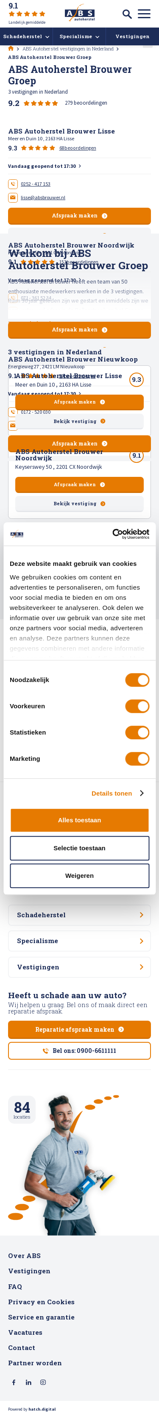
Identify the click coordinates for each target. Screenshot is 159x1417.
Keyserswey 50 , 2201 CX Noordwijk (58, 466)
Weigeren (79, 875)
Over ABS (24, 1255)
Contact (21, 1347)
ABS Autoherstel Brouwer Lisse (61, 131)
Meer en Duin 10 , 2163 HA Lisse (41, 138)
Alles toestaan (79, 820)
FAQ (15, 1286)
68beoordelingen (77, 148)
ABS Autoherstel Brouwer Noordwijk (71, 245)
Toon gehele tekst (33, 323)
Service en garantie (41, 1317)
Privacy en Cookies (41, 1301)
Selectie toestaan (79, 848)
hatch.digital (42, 1409)
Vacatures (25, 1332)
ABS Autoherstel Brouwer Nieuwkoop (73, 359)
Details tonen (112, 793)
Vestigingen (29, 1271)
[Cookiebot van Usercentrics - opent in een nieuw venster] (113, 534)
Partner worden (35, 1363)
